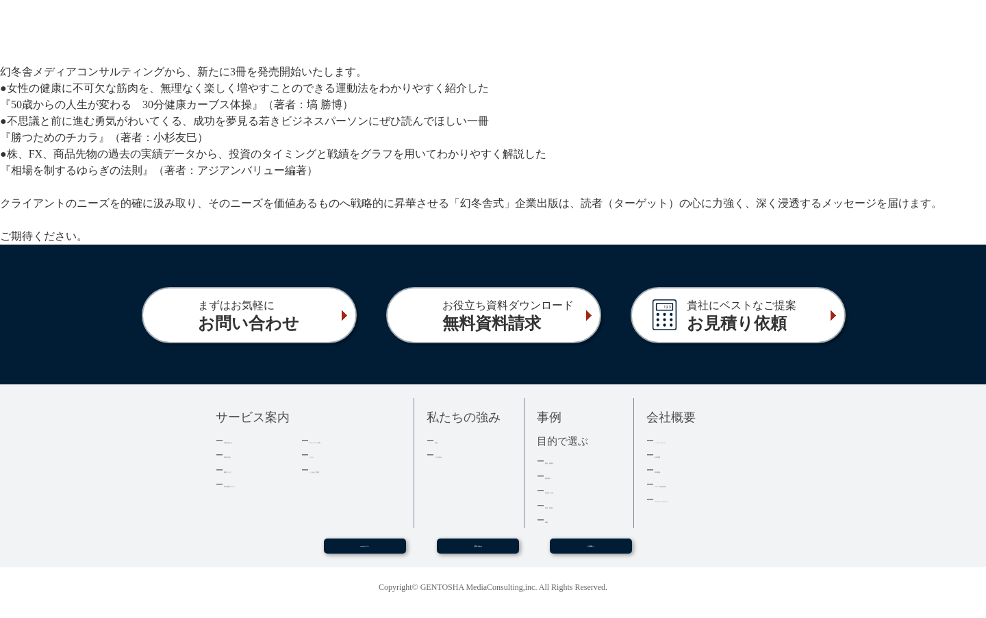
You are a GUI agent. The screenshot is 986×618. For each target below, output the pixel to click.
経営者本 (563, 476)
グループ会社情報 (690, 484)
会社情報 (672, 454)
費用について (250, 470)
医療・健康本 (571, 505)
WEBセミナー (364, 551)
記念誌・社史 (571, 490)
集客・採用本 (571, 461)
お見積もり (590, 551)
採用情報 (672, 470)
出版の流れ (246, 454)
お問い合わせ (478, 551)
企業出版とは (250, 440)
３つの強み (457, 454)
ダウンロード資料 (345, 440)
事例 (554, 520)
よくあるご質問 (340, 470)
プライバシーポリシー (699, 499)
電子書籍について (259, 484)
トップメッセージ (690, 440)
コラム (322, 454)
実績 (444, 440)
